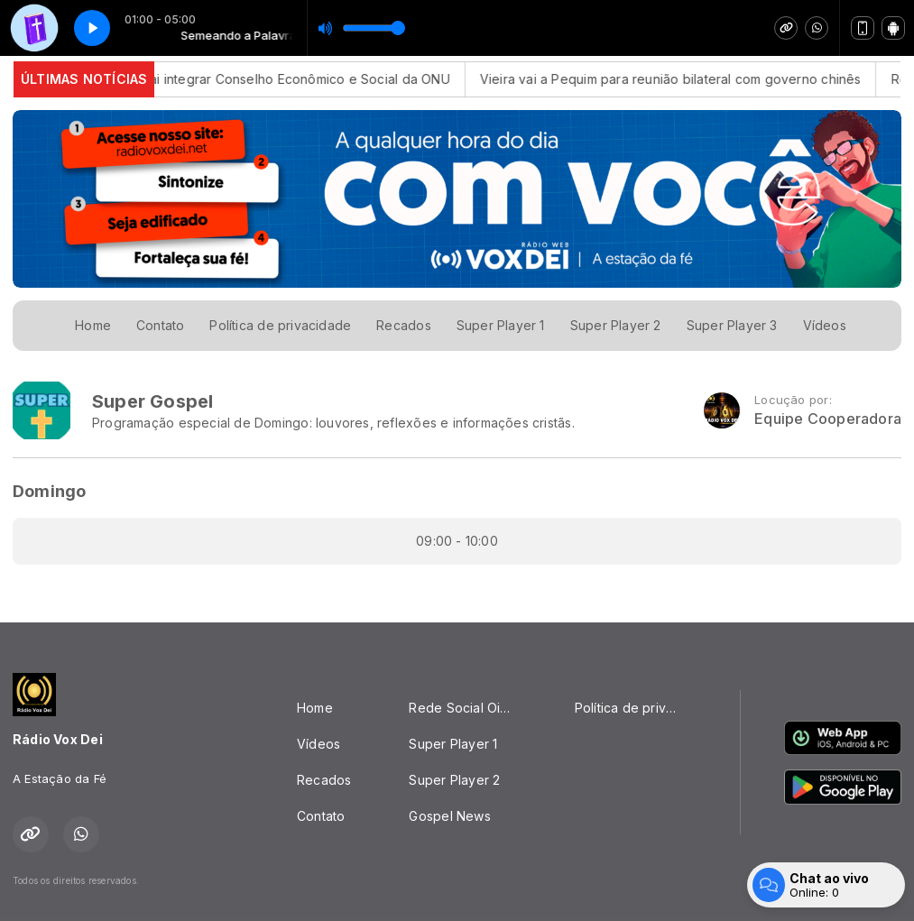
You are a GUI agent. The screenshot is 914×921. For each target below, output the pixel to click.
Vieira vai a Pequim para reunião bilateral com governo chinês (682, 79)
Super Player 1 (501, 325)
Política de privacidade (280, 325)
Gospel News (449, 816)
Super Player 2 (615, 325)
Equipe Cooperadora (827, 419)
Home (93, 325)
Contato (160, 325)
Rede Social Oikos (465, 707)
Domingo (49, 491)
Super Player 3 (732, 325)
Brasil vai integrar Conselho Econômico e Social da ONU (289, 79)
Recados (403, 325)
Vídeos (824, 325)
